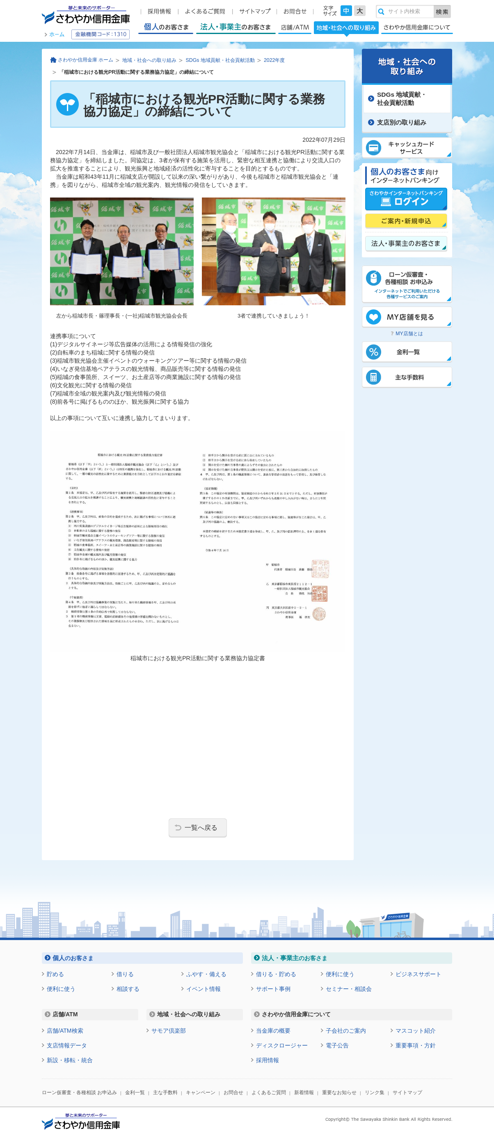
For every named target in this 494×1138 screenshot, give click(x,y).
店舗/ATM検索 (65, 1030)
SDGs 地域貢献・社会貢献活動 (219, 60)
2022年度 (274, 60)
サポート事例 (273, 989)
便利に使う (61, 989)
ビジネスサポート (418, 974)
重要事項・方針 (416, 1045)
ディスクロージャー (282, 1045)
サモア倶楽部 (168, 1030)
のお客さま (73, 957)
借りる (125, 974)
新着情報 (304, 1092)
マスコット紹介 (416, 1030)
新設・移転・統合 (70, 1060)
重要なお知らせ (339, 1092)
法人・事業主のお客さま (236, 27)
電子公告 (337, 1045)
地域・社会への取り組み (346, 28)
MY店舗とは (409, 333)
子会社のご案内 (346, 1030)
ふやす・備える (206, 974)
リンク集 (374, 1092)
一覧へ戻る (201, 827)
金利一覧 (135, 1092)
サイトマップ (407, 1092)
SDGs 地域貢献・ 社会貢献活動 (402, 98)
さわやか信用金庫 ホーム (85, 60)
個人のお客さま (165, 27)
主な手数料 (165, 1092)
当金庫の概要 (273, 1030)
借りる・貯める (276, 974)
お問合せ (233, 1092)
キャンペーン (200, 1092)
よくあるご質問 (269, 1092)
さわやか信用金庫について (417, 27)
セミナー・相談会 (349, 989)
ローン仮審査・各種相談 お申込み (79, 1092)
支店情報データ (67, 1045)
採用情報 (267, 1060)
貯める (55, 974)
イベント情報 (203, 989)
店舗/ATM (294, 27)
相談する (128, 989)
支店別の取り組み (401, 122)
